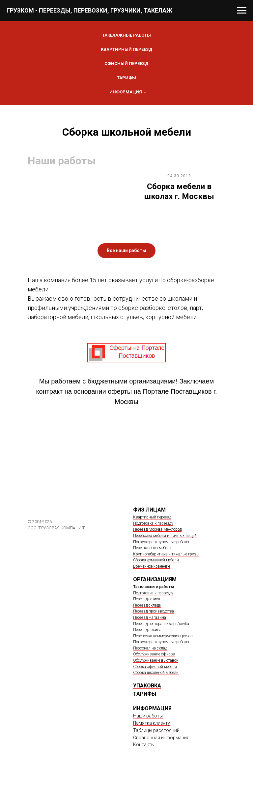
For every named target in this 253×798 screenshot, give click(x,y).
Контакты (144, 744)
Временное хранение (151, 566)
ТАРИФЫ (144, 694)
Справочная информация (161, 737)
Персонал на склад (150, 648)
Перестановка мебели (152, 548)
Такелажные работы (153, 586)
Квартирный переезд (152, 517)
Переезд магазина (149, 617)
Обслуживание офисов (154, 654)
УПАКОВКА (147, 685)
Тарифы (126, 77)
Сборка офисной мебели (155, 666)
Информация (125, 91)
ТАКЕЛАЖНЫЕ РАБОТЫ (126, 35)
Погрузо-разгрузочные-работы (161, 542)
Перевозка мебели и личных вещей (165, 535)
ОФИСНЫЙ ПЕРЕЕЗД (126, 63)
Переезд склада (147, 605)
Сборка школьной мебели (156, 672)
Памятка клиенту (151, 723)
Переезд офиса (146, 599)
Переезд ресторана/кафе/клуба (161, 623)
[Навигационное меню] (241, 10)
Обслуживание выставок (155, 660)
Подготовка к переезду (153, 523)
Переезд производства (153, 611)
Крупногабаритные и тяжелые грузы (166, 554)
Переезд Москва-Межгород (157, 529)
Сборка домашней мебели (156, 560)
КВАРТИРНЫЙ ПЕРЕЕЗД (127, 49)
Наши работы (148, 715)
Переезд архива (147, 629)
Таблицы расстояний (156, 730)
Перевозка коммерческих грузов (163, 636)
